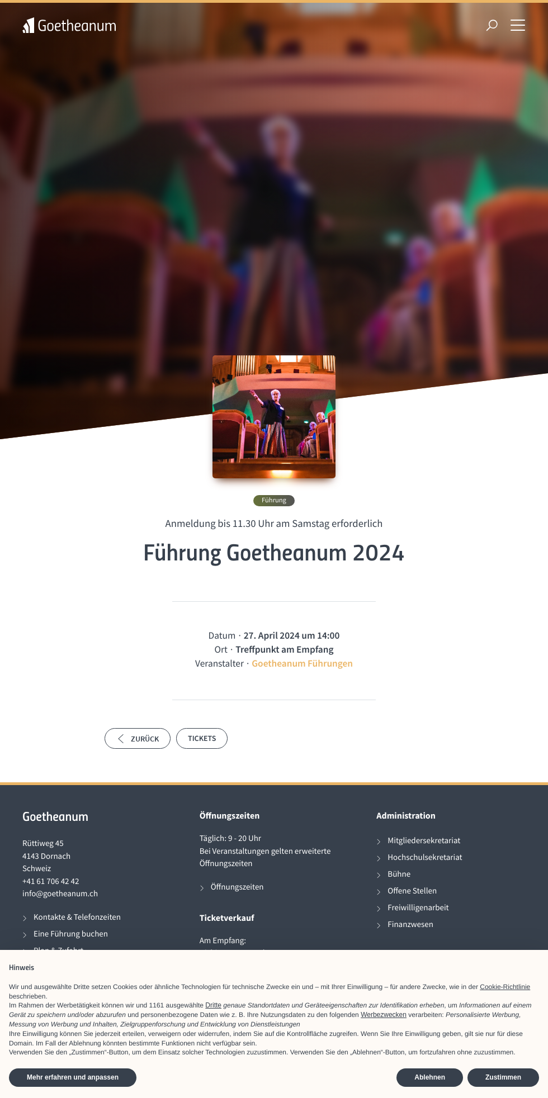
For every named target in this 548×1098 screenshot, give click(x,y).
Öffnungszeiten (237, 887)
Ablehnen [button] (429, 1077)
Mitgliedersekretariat (424, 840)
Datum (222, 635)
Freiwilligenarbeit (418, 907)
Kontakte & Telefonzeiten (77, 917)
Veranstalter (219, 663)
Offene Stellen (412, 891)
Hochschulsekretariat (425, 857)
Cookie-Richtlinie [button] (505, 987)
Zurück (137, 739)
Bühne (399, 874)
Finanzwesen (410, 924)
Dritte (213, 1005)
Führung (274, 500)
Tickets (202, 738)
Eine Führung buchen (71, 934)
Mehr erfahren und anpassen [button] (73, 1077)
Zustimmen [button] (503, 1077)
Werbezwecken (384, 1015)
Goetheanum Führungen (302, 663)
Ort (221, 649)
